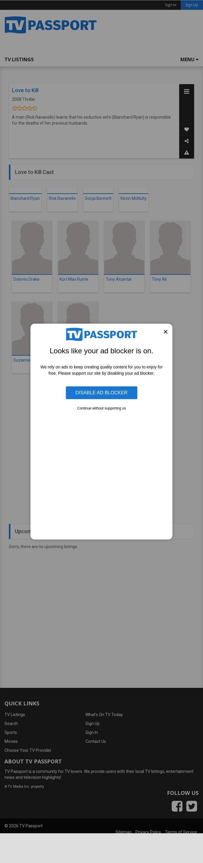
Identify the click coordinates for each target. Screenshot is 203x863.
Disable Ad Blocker (101, 393)
